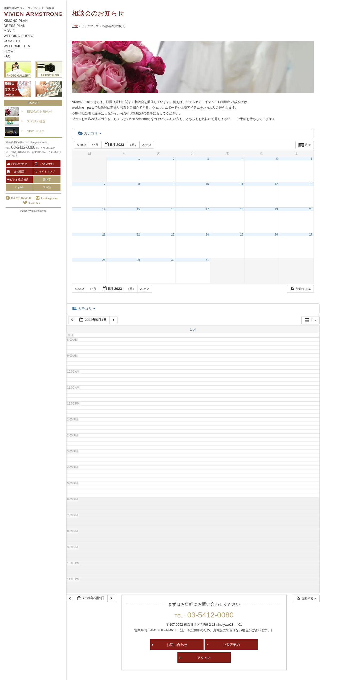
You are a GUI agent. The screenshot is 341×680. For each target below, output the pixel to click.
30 (172, 259)
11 (241, 184)
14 (103, 209)
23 (172, 234)
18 (241, 209)
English (19, 187)
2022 (82, 144)
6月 (133, 144)
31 (207, 259)
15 (138, 209)
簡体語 (47, 187)
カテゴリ (89, 133)
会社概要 (19, 171)
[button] (300, 288)
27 (310, 234)
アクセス (204, 657)
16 (172, 209)
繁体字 (47, 179)
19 (276, 209)
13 (310, 184)
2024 (147, 144)
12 (276, 184)
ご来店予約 (231, 644)
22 (138, 234)
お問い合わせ (177, 644)
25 (241, 234)
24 (207, 234)
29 (138, 259)
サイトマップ (47, 171)
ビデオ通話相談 (19, 179)
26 (276, 234)
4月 (95, 144)
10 (207, 184)
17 (207, 209)
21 (103, 234)
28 (103, 259)
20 (310, 209)
